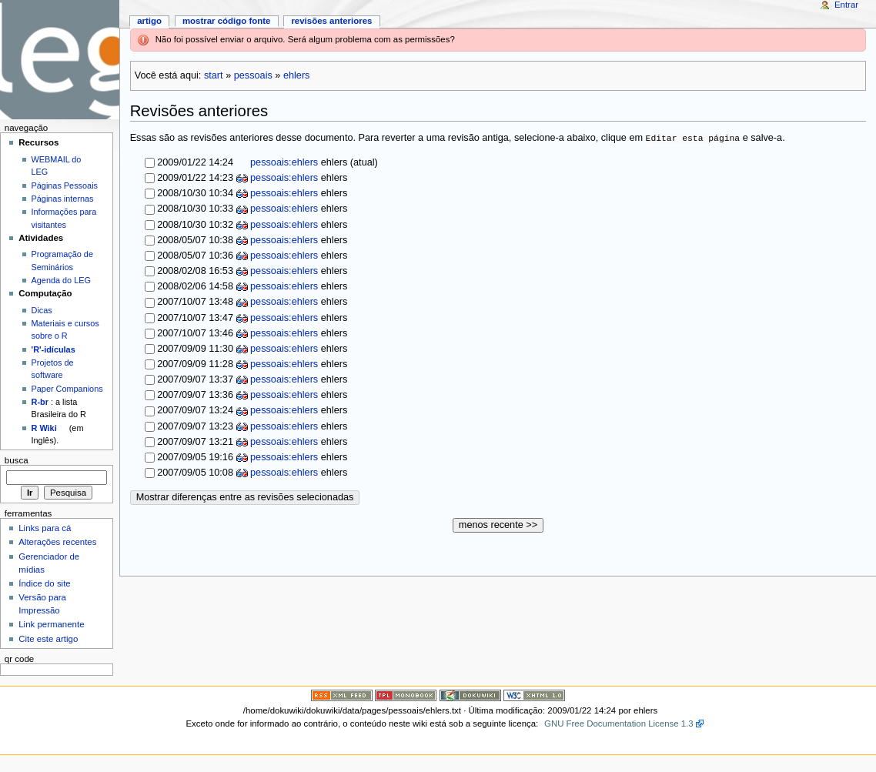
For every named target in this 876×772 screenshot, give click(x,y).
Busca (16, 460)
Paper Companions (67, 388)
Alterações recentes (57, 541)
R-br (40, 401)
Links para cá (44, 528)
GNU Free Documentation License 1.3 (619, 723)
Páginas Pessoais (65, 185)
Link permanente (51, 624)
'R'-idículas (53, 349)
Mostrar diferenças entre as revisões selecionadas (245, 497)
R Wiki (44, 428)
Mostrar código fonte (226, 20)
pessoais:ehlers (283, 162)
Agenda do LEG (61, 280)
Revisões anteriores (331, 20)
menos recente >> (498, 525)
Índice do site (44, 583)
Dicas (42, 310)
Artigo (149, 20)
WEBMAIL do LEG (57, 165)
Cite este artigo (48, 638)
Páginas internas (63, 198)
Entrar (846, 4)
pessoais (253, 75)
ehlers (296, 75)
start (213, 75)
